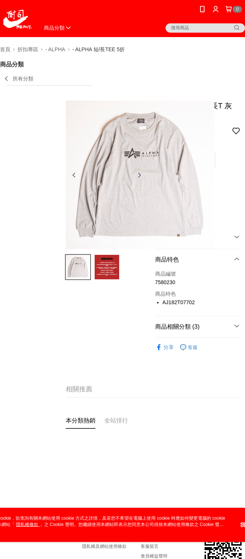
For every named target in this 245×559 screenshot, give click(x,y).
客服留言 (150, 546)
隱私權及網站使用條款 (104, 546)
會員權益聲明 (154, 556)
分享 (164, 347)
